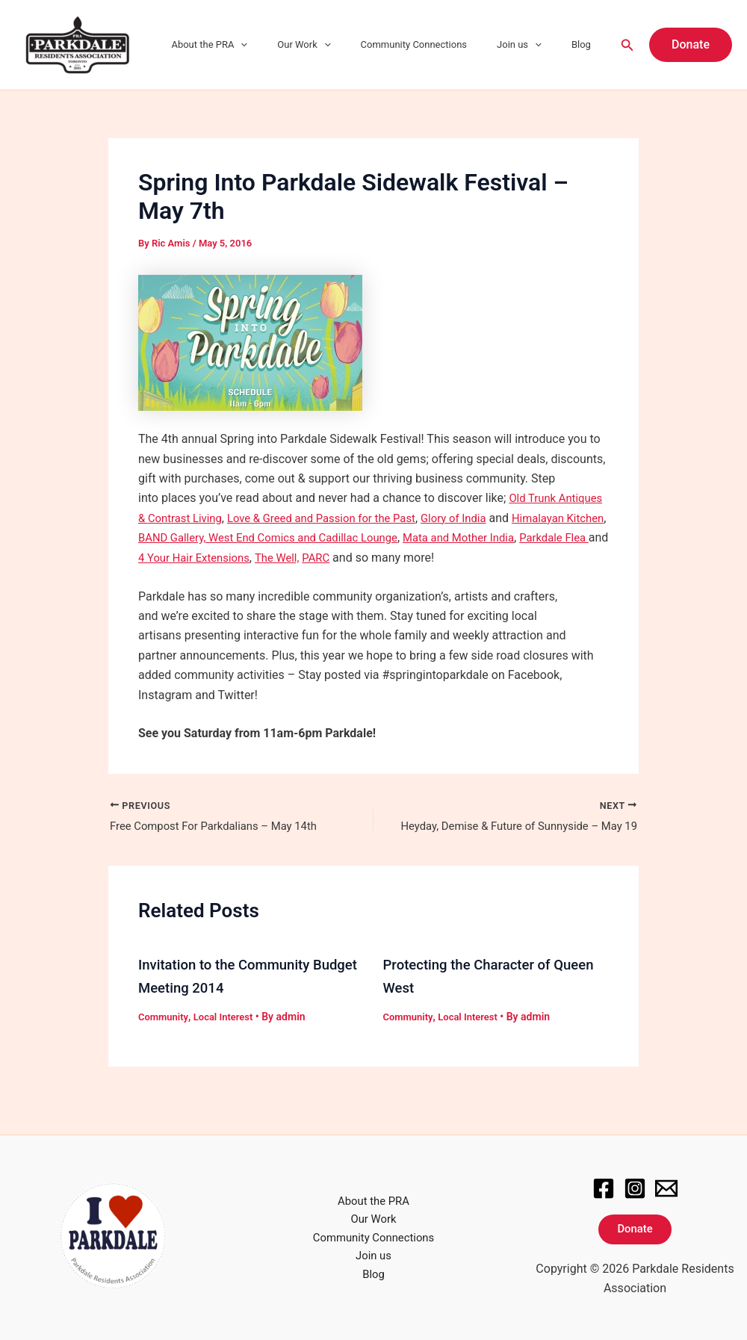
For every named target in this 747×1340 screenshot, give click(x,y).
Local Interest (228, 1037)
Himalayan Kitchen (188, 537)
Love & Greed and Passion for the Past (385, 518)
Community (164, 1037)
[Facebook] (603, 1186)
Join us (534, 45)
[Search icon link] (627, 45)
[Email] (666, 1186)
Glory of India (527, 518)
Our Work (340, 45)
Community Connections (440, 44)
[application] (287, 45)
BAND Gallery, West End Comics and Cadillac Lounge (383, 537)
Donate (635, 1229)
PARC (499, 557)
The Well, (457, 557)
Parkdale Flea (248, 557)
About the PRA (256, 45)
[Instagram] (635, 1186)
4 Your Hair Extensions (369, 557)
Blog (586, 44)
